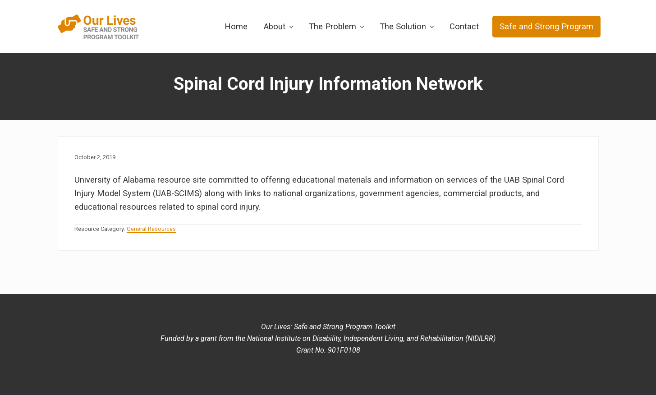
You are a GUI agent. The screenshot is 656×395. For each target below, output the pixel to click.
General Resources (151, 228)
